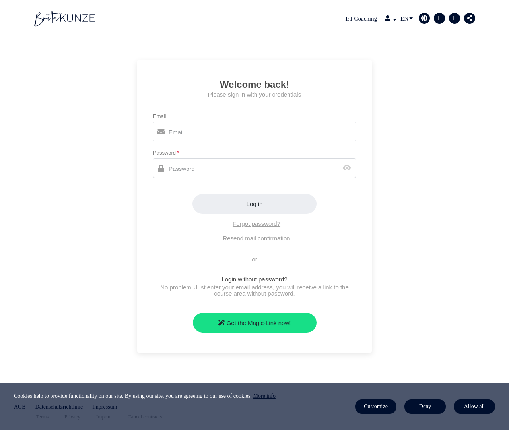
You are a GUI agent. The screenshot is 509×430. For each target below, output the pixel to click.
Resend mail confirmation (256, 238)
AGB (20, 407)
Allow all (474, 406)
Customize (376, 406)
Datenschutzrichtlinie (59, 407)
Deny (425, 406)
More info (264, 396)
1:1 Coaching (361, 18)
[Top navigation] (390, 19)
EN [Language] (406, 18)
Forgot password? (256, 223)
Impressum (104, 407)
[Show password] (348, 168)
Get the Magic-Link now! (254, 323)
